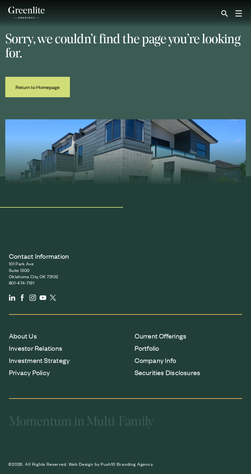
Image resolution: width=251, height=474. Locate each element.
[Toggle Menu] (238, 14)
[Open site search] (224, 13)
